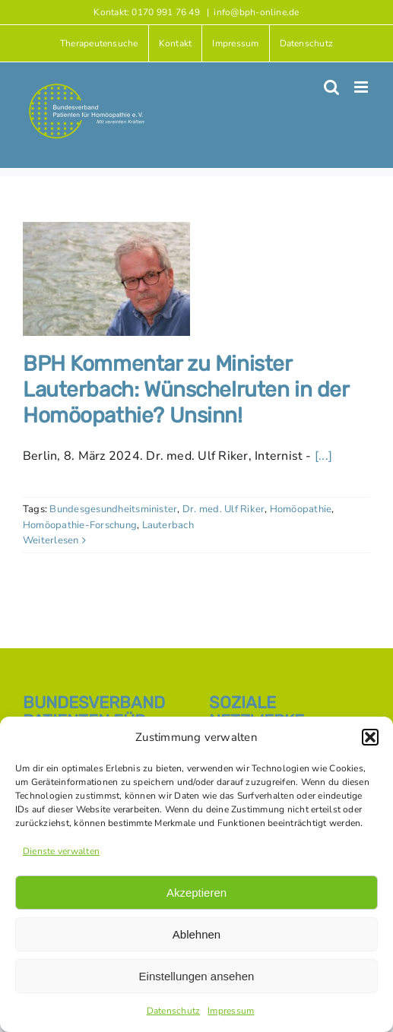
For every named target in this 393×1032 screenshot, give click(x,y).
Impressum (231, 1011)
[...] (323, 456)
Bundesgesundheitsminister (113, 509)
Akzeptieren (196, 892)
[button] (370, 737)
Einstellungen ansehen (197, 976)
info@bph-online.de (256, 12)
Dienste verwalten (61, 851)
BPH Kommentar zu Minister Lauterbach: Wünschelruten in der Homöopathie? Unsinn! (186, 389)
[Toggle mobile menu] (362, 87)
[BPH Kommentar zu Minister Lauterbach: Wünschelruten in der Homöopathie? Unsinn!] (106, 279)
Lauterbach (168, 525)
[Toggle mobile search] (331, 87)
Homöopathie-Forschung (80, 525)
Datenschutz (174, 1011)
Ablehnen (196, 934)
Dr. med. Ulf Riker (223, 509)
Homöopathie (301, 509)
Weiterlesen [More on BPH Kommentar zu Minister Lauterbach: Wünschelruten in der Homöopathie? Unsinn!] (51, 540)
